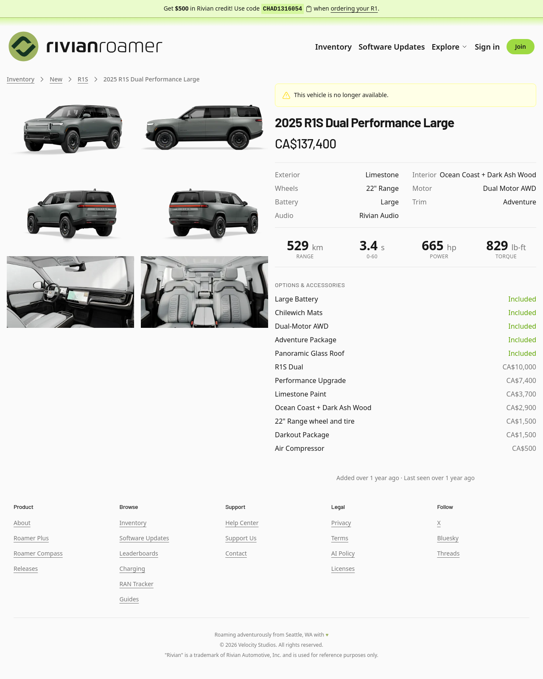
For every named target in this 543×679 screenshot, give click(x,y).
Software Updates (391, 47)
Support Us (240, 538)
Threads (448, 553)
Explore (450, 47)
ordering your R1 (354, 8)
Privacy (341, 523)
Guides (129, 599)
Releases (26, 568)
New (56, 79)
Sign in (487, 47)
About (22, 523)
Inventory (333, 47)
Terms (339, 538)
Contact (236, 553)
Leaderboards (139, 553)
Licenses (343, 568)
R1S (83, 79)
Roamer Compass (38, 553)
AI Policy (343, 553)
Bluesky (448, 538)
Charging (132, 568)
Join (520, 46)
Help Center (241, 523)
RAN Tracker (137, 584)
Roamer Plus (31, 538)
